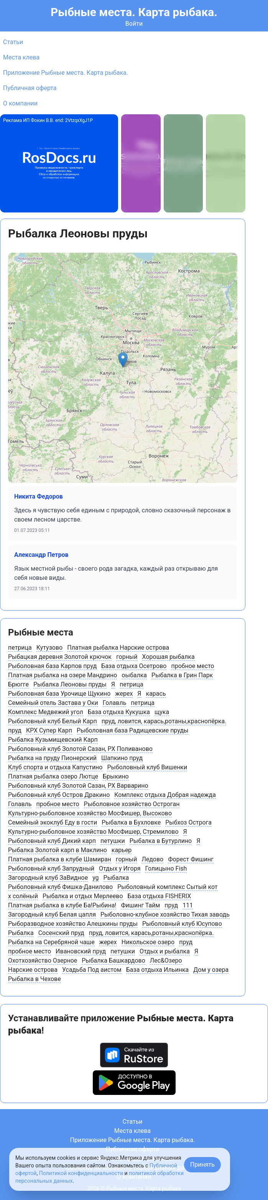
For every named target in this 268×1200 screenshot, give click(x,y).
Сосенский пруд (61, 933)
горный (127, 656)
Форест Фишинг (191, 859)
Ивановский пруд (81, 951)
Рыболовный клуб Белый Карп (52, 721)
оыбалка (134, 675)
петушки (112, 840)
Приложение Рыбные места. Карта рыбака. (65, 72)
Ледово (152, 859)
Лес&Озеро (166, 960)
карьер (122, 850)
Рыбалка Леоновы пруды (70, 684)
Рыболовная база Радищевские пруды (133, 730)
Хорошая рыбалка (168, 656)
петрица (20, 647)
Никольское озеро (148, 942)
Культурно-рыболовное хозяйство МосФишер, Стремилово (93, 831)
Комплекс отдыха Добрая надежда (165, 794)
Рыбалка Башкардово (113, 960)
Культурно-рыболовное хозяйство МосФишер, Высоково (90, 813)
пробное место (192, 666)
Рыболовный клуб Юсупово (182, 923)
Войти (134, 23)
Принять (202, 1164)
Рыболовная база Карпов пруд (52, 666)
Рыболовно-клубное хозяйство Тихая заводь (165, 914)
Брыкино (116, 776)
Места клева (21, 57)
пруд (14, 730)
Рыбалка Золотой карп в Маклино (57, 850)
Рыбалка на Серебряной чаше (51, 942)
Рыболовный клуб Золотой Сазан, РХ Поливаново (80, 748)
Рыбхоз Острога (188, 822)
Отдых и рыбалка (165, 951)
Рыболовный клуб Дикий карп (52, 840)
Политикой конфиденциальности (81, 1173)
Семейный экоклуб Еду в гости (52, 822)
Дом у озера (211, 969)
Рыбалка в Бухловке (131, 822)
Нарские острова (33, 969)
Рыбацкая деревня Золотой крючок (60, 656)
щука (162, 712)
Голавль (114, 702)
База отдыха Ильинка (157, 969)
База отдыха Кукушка (119, 712)
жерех (124, 693)
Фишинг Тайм (140, 905)
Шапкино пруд (122, 758)
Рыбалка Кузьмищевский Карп (53, 739)
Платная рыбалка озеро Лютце (53, 776)
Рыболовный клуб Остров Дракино (59, 794)
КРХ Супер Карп (49, 730)
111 (188, 905)
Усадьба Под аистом (92, 969)
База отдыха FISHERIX (159, 896)
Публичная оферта (30, 88)
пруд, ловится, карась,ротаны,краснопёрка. (164, 721)
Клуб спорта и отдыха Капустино (55, 767)
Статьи (13, 42)
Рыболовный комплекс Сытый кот (167, 887)
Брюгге (18, 684)
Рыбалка (116, 877)
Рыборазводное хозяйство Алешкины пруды (73, 923)
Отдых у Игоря (119, 868)
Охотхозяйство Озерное (42, 960)
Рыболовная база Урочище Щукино (59, 693)
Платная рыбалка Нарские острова (118, 647)
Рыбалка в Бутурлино (161, 840)
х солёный (23, 896)
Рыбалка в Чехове (34, 979)
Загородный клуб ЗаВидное (48, 877)
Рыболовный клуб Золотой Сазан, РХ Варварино (78, 785)
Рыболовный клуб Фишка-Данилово (60, 887)
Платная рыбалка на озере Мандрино (62, 675)
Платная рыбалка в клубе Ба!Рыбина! (62, 905)
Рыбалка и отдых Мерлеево (83, 896)
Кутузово (49, 647)
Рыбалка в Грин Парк (182, 675)
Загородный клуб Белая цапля (52, 914)
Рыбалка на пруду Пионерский (52, 758)
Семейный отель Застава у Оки (53, 702)
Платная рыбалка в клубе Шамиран (59, 859)
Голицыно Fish (166, 868)
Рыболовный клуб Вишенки (147, 767)
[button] (123, 360)
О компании (20, 103)
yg (95, 877)
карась (156, 693)
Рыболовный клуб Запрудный (51, 868)
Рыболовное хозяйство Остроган (132, 804)
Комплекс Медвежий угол (45, 712)
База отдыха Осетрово (133, 666)
